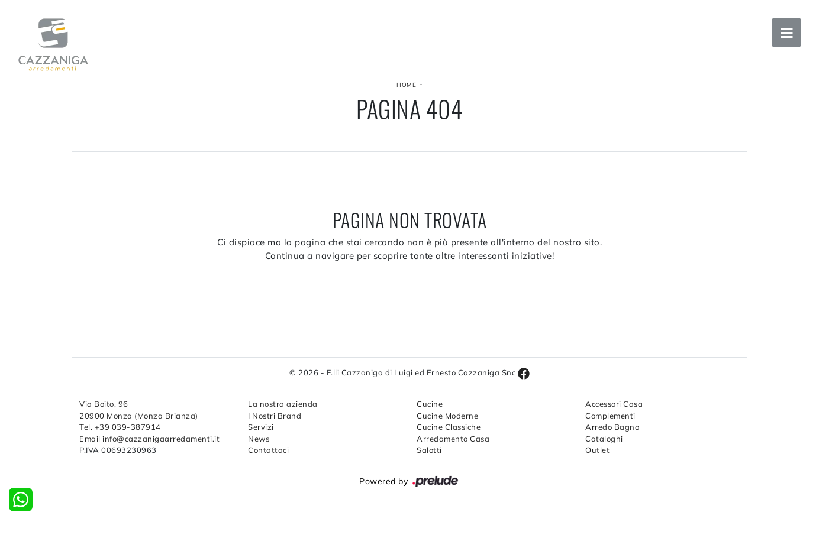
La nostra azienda (283, 403)
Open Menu (786, 32)
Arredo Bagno (612, 427)
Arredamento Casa (453, 438)
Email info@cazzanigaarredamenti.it (149, 438)
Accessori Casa (614, 403)
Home (406, 85)
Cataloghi (604, 438)
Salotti (429, 450)
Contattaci (268, 450)
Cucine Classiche (449, 427)
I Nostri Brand (274, 415)
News (258, 438)
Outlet (597, 450)
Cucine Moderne (447, 415)
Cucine (430, 403)
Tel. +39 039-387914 (120, 427)
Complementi (610, 415)
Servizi (261, 427)
